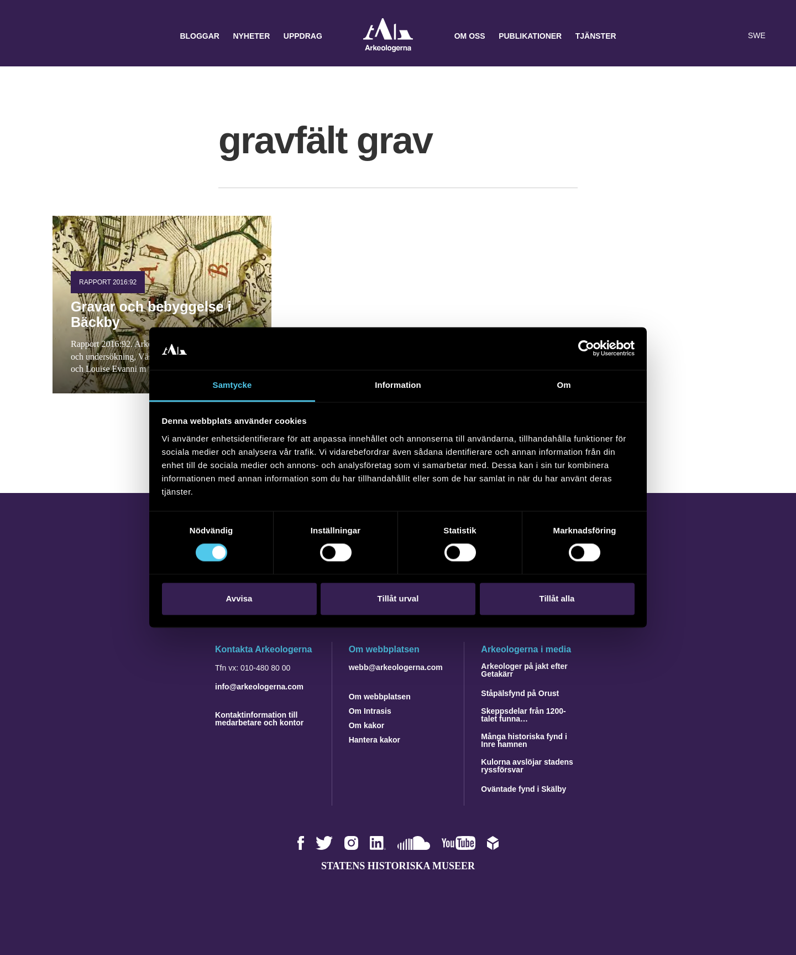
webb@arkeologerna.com (396, 667)
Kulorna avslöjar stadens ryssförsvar (527, 766)
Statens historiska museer (398, 865)
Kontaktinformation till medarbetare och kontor (259, 718)
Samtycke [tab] (232, 385)
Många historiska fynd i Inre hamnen (524, 740)
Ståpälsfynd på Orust (520, 693)
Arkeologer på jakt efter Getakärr (524, 670)
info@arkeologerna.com (259, 687)
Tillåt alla (557, 598)
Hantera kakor (374, 740)
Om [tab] (563, 385)
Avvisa (239, 598)
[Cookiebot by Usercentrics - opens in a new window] (586, 348)
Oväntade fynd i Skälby (523, 789)
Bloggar (199, 36)
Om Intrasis (370, 711)
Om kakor (367, 725)
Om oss (469, 36)
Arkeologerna (388, 36)
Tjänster (595, 36)
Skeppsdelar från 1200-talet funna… (523, 715)
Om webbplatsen (380, 696)
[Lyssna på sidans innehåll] (731, 35)
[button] (709, 36)
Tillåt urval (398, 598)
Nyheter (251, 36)
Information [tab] (398, 385)
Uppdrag (303, 36)
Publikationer (530, 36)
